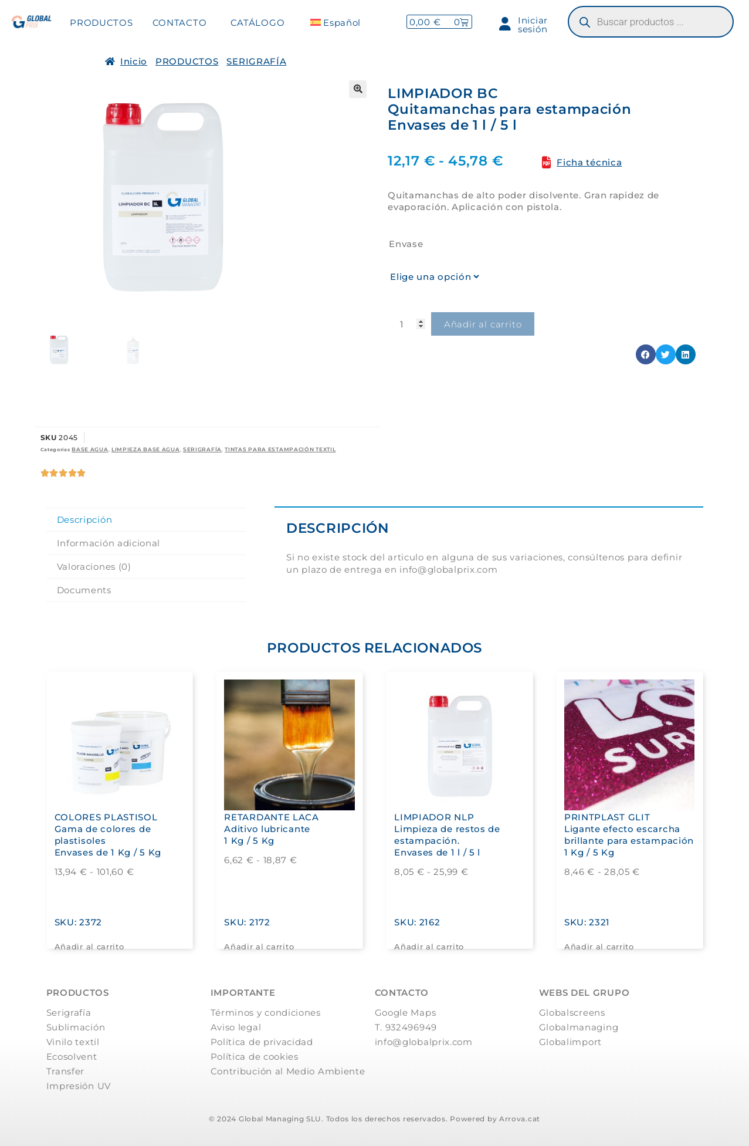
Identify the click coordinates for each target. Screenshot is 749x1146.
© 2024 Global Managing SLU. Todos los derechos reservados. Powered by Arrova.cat (374, 1118)
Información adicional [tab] (109, 543)
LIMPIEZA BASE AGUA (145, 449)
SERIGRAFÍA (256, 61)
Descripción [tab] (85, 519)
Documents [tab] (84, 590)
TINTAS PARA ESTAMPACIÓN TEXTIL (280, 449)
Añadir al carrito (483, 324)
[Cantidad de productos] (406, 324)
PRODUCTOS (101, 22)
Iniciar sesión (523, 25)
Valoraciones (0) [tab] (94, 566)
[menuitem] (335, 22)
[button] (358, 89)
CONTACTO (179, 22)
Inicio (133, 61)
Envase (406, 243)
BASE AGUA (90, 449)
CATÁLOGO (258, 22)
